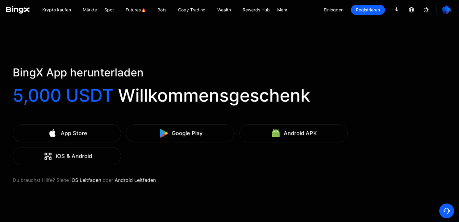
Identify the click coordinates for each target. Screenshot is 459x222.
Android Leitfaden (186, 174)
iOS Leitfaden (146, 174)
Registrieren (368, 9)
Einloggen (334, 9)
